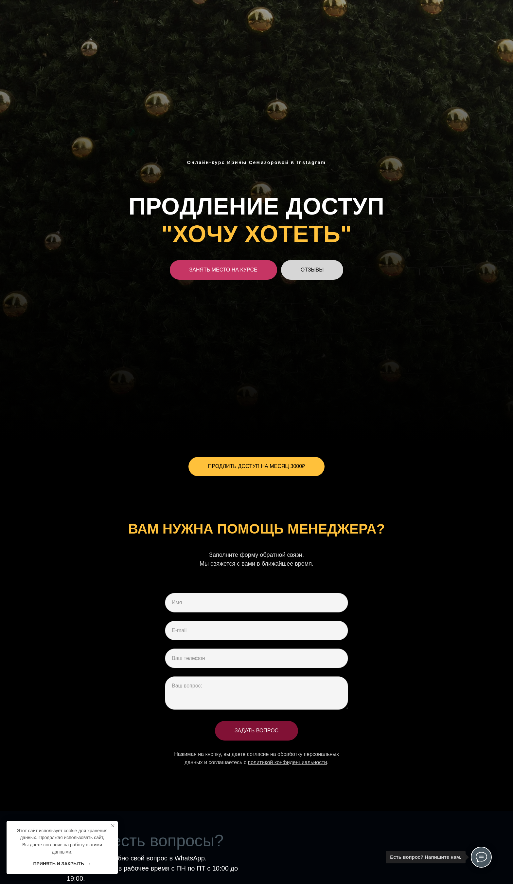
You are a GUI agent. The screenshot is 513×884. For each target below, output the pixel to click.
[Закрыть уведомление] (113, 825)
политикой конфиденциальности (287, 762)
